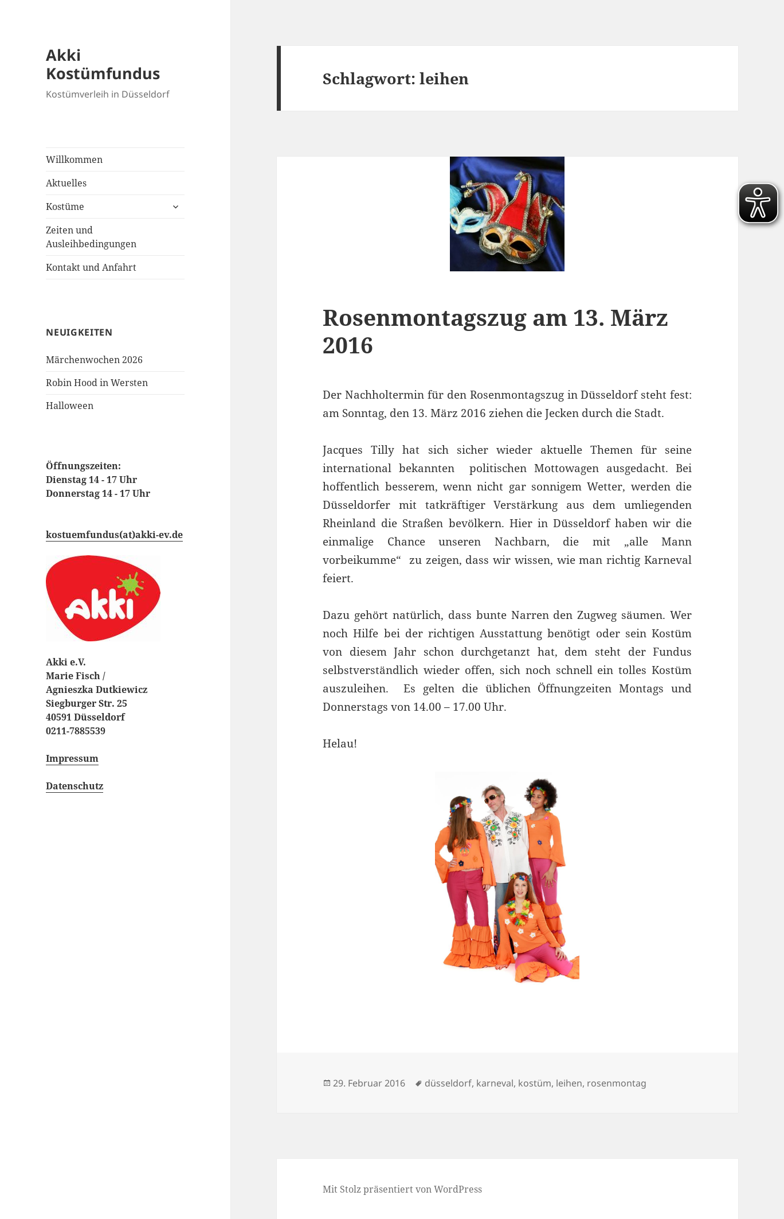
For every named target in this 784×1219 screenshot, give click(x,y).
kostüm (534, 1083)
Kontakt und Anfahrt (91, 267)
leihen (569, 1083)
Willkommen (74, 159)
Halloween (69, 405)
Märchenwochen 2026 (94, 359)
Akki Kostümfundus (103, 64)
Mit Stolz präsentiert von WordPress (402, 1189)
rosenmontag (616, 1083)
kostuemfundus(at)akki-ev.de (114, 534)
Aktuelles (66, 183)
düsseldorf (448, 1083)
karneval (494, 1083)
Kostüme (65, 206)
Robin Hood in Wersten (97, 382)
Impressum (72, 758)
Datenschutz (74, 786)
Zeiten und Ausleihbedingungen (91, 237)
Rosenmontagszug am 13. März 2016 (495, 331)
